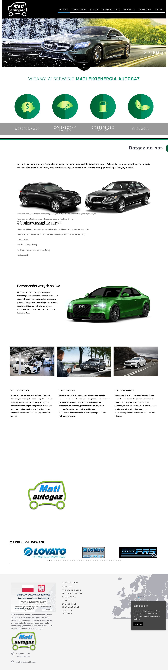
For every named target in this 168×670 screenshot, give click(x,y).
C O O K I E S (67, 613)
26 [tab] (105, 560)
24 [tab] (100, 560)
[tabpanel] (35, 552)
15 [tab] (79, 560)
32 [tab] (118, 560)
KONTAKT (67, 610)
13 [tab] (75, 560)
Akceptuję (138, 624)
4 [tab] (54, 560)
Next (153, 553)
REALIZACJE (68, 597)
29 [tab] (112, 560)
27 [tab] (107, 560)
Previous (15, 553)
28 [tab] (109, 560)
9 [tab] (65, 560)
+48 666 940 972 (23, 656)
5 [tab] (56, 560)
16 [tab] (82, 560)
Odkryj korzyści (32, 453)
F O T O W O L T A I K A (71, 590)
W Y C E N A (77, 593)
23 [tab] (98, 560)
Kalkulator (145, 9)
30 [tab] (114, 560)
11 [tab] (70, 560)
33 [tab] (121, 560)
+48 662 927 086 (23, 654)
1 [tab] (47, 560)
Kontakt (159, 9)
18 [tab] (86, 560)
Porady (94, 9)
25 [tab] (102, 560)
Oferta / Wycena (111, 9)
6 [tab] (59, 560)
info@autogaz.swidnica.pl (25, 662)
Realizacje (129, 9)
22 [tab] (95, 560)
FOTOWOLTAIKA (79, 9)
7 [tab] (61, 560)
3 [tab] (52, 560)
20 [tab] (91, 560)
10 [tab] (68, 560)
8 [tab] (63, 560)
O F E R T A (66, 593)
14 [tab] (77, 560)
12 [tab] (72, 560)
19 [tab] (89, 560)
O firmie (63, 9)
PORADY (66, 600)
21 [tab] (93, 560)
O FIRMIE (67, 587)
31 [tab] (116, 560)
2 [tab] (49, 560)
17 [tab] (84, 560)
